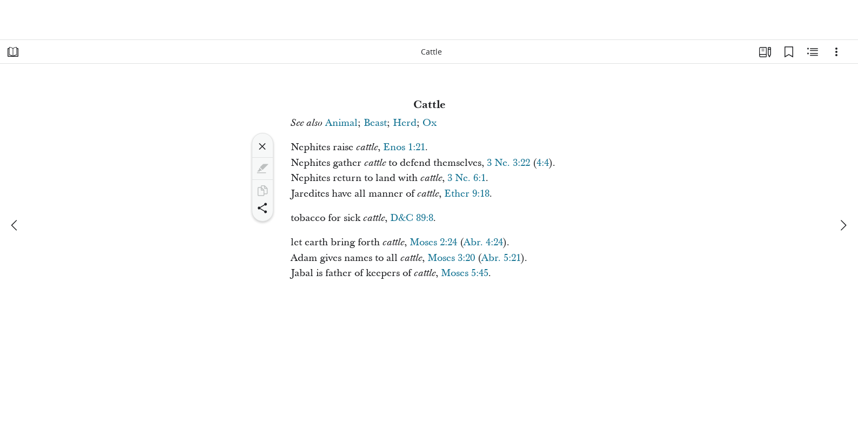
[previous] (15, 225)
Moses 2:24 (433, 242)
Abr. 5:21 (501, 258)
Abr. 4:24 (483, 242)
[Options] (836, 52)
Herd (405, 123)
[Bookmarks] (789, 52)
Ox (430, 123)
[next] (843, 225)
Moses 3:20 (451, 258)
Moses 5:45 (464, 273)
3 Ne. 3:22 (508, 163)
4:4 (543, 163)
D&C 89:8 (411, 218)
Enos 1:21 (404, 147)
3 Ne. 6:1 (466, 178)
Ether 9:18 (467, 193)
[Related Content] (812, 52)
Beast (375, 123)
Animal (341, 123)
